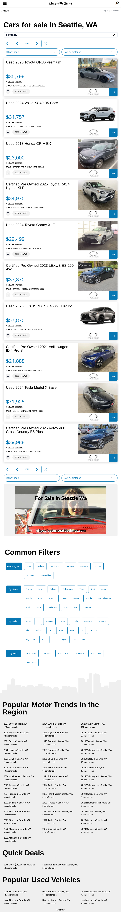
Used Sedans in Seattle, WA (55, 893)
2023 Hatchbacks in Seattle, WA (57, 795)
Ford (28, 607)
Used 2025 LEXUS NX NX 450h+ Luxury (39, 306)
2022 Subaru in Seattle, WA (94, 795)
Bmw (40, 598)
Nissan (76, 598)
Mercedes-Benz (105, 598)
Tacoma (93, 630)
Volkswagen (68, 589)
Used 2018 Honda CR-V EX (28, 143)
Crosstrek (88, 621)
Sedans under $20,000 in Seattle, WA (60, 866)
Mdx (43, 639)
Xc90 (72, 630)
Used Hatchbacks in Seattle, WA (96, 893)
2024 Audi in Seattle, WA (54, 787)
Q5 (83, 639)
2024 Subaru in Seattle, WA (55, 778)
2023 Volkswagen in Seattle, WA (96, 752)
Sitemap (60, 910)
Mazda (89, 598)
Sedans (41, 566)
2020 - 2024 (31, 653)
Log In (105, 11)
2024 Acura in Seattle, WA (54, 769)
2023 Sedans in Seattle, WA (55, 743)
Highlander (30, 639)
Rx (38, 621)
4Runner (49, 621)
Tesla (38, 607)
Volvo (82, 589)
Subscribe (115, 11)
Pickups (70, 566)
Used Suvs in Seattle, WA (15, 893)
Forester (102, 621)
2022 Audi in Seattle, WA (54, 822)
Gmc (66, 607)
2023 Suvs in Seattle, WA (15, 725)
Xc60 (61, 630)
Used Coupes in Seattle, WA (94, 902)
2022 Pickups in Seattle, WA (17, 822)
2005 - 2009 (96, 653)
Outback (38, 630)
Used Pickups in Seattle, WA (17, 902)
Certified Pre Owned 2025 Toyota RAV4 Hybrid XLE (38, 186)
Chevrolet (88, 607)
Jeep (65, 598)
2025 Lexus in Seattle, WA (54, 760)
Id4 (27, 630)
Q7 (53, 639)
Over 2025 (47, 653)
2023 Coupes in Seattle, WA (94, 822)
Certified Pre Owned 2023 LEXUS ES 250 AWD (40, 267)
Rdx (50, 630)
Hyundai (52, 598)
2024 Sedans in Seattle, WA (94, 734)
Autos (5, 10)
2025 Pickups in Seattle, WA (17, 813)
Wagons (30, 575)
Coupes (98, 566)
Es (75, 639)
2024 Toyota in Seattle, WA (16, 734)
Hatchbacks (56, 566)
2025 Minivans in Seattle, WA (17, 830)
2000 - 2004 (31, 662)
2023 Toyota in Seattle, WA (94, 743)
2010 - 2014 (79, 653)
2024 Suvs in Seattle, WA (54, 725)
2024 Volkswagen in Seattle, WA (96, 778)
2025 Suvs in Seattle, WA (93, 725)
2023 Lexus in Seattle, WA (16, 752)
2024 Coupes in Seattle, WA (94, 830)
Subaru (53, 589)
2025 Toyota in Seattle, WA (55, 734)
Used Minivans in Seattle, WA (56, 902)
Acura (103, 589)
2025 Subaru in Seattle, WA (94, 760)
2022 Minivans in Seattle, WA (17, 839)
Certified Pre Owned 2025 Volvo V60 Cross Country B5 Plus (35, 430)
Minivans (84, 566)
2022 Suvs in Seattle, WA (15, 743)
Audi (93, 589)
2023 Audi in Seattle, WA (92, 769)
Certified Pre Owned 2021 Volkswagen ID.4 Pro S (37, 348)
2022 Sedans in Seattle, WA (17, 804)
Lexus (40, 589)
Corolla (75, 621)
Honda (29, 598)
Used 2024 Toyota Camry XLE (30, 225)
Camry (62, 621)
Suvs (29, 566)
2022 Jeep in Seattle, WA (54, 830)
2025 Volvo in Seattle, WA (16, 769)
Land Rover (52, 607)
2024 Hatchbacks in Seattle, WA (19, 778)
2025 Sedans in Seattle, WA (55, 752)
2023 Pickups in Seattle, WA (55, 804)
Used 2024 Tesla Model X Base (31, 387)
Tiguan (64, 639)
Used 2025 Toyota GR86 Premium (33, 62)
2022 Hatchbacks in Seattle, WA (57, 813)
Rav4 (28, 621)
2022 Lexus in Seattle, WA (93, 813)
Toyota (29, 589)
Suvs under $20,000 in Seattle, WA (20, 866)
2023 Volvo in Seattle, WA (16, 760)
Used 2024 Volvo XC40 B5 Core (32, 103)
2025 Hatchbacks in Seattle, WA (96, 804)
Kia (75, 607)
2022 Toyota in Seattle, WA (16, 787)
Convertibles (45, 575)
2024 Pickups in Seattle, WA (17, 795)
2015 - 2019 (63, 653)
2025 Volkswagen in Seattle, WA (96, 787)
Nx (82, 630)
